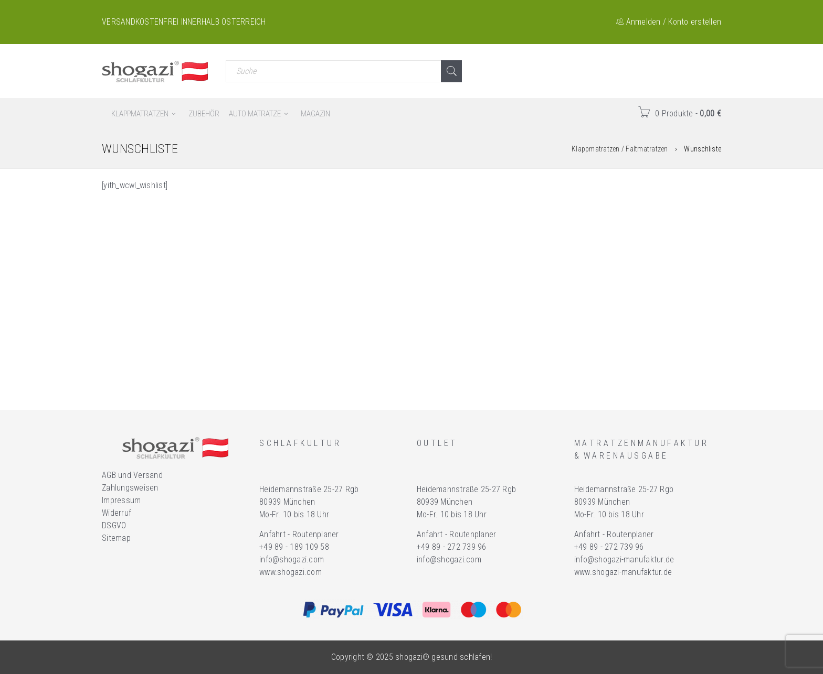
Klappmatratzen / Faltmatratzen (620, 149)
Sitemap (116, 538)
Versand (148, 475)
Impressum (121, 500)
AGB (109, 475)
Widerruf (116, 513)
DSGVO (114, 525)
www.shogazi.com (290, 572)
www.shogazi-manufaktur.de (623, 572)
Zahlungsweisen (130, 488)
